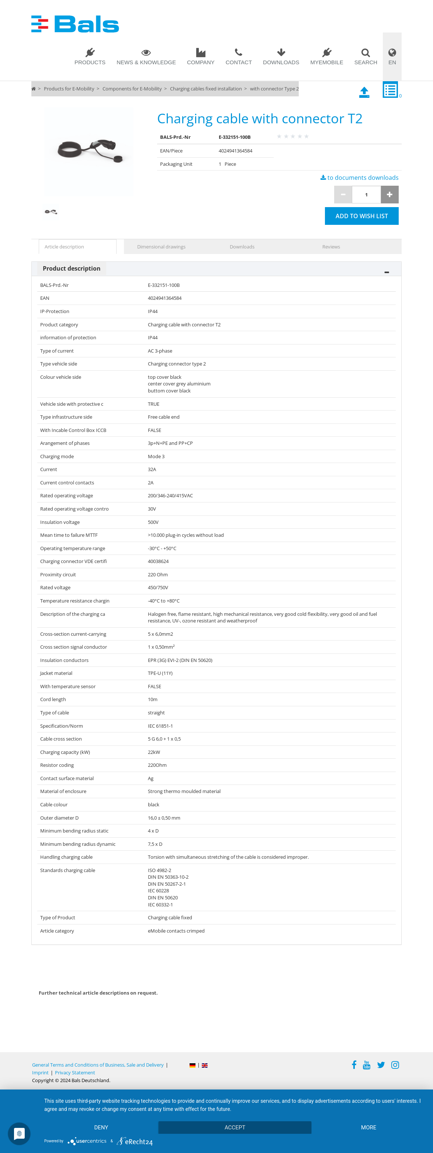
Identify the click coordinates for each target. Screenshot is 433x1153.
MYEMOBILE (326, 62)
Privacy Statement (75, 1072)
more (368, 1127)
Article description (64, 246)
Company (201, 62)
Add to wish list (362, 216)
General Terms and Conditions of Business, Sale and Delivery (98, 1064)
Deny (101, 1127)
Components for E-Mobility (132, 88)
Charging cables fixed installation (206, 88)
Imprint (40, 1072)
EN (392, 62)
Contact (239, 62)
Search (366, 62)
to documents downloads (360, 178)
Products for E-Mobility (69, 88)
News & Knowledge (146, 62)
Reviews (331, 246)
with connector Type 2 (274, 88)
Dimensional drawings (161, 246)
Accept (235, 1127)
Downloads (281, 62)
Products (90, 62)
